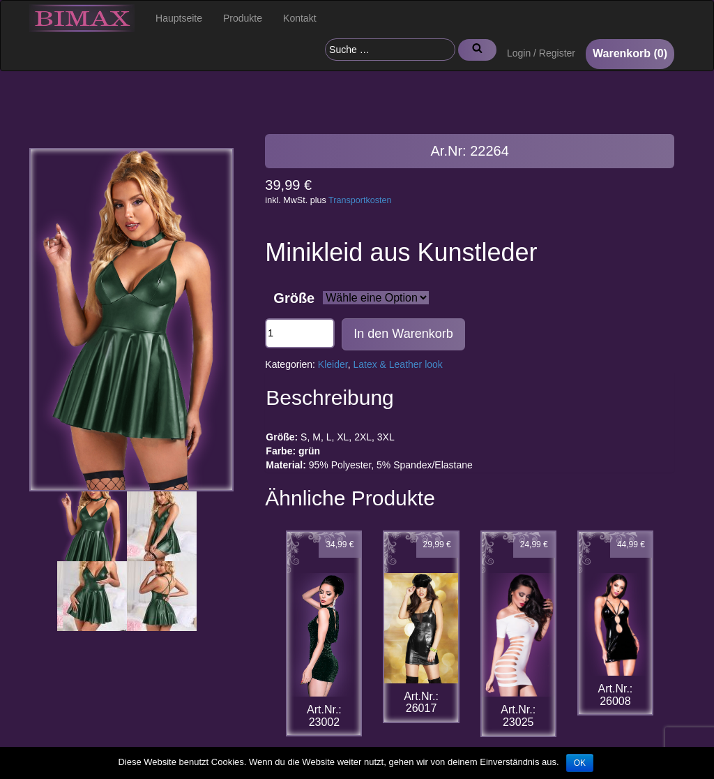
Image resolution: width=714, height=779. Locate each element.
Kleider (333, 364)
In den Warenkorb (403, 334)
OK (580, 763)
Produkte (242, 18)
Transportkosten (360, 200)
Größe (293, 298)
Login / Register (541, 53)
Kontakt (299, 18)
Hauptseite (178, 18)
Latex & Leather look (397, 364)
